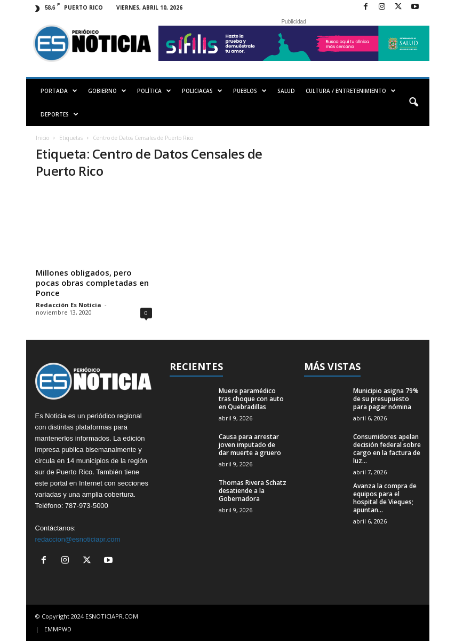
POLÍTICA (154, 91)
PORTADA (59, 91)
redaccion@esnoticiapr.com (78, 539)
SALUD (286, 91)
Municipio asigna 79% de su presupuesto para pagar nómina (386, 398)
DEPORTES (59, 114)
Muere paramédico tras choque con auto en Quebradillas (251, 398)
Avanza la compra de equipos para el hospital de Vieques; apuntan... (385, 497)
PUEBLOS (250, 91)
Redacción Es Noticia (68, 305)
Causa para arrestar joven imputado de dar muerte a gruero (250, 444)
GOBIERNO (107, 91)
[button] (413, 102)
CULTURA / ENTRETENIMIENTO (351, 91)
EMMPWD (57, 629)
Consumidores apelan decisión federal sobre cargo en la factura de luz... (387, 448)
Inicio (42, 138)
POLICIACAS (202, 91)
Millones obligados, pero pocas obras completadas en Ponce (92, 282)
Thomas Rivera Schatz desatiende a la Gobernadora (252, 490)
